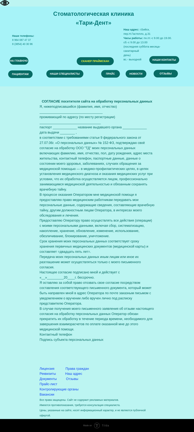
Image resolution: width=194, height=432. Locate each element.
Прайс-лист (48, 384)
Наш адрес (73, 374)
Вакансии (47, 394)
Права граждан (77, 369)
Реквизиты (48, 374)
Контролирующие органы (59, 389)
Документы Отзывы (59, 379)
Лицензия (47, 369)
